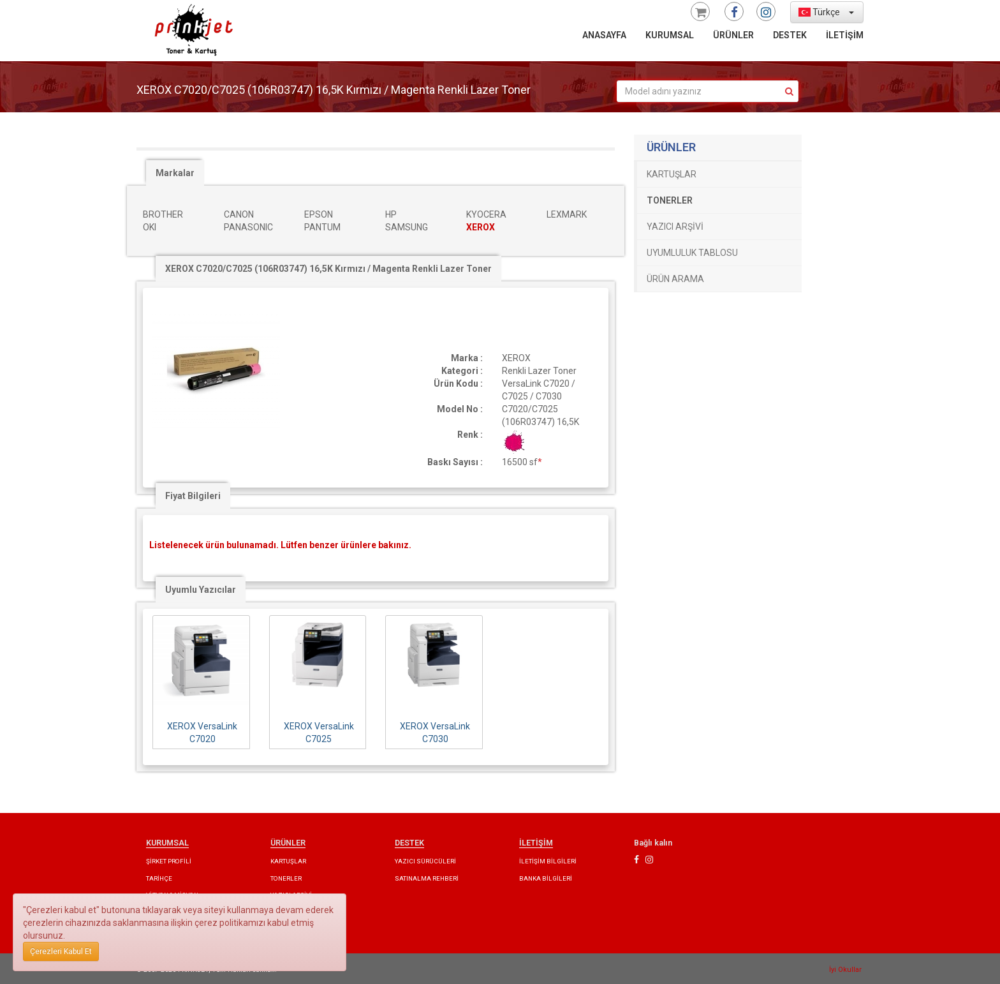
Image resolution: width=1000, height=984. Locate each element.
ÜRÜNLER (733, 35)
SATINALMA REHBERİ (427, 878)
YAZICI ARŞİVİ (675, 226)
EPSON (318, 214)
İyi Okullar (845, 969)
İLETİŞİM (845, 35)
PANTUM (322, 227)
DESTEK (790, 35)
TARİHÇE (159, 878)
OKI (149, 227)
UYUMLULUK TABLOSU (692, 253)
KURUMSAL (669, 35)
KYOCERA (486, 214)
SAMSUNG (406, 227)
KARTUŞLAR (671, 174)
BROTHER (163, 214)
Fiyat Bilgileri (193, 496)
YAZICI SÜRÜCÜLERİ (425, 861)
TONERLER (670, 200)
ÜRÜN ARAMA (675, 279)
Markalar (175, 173)
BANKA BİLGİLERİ (545, 878)
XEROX (480, 227)
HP (391, 214)
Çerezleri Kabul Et (61, 951)
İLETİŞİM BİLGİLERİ (548, 861)
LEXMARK (567, 214)
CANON (239, 214)
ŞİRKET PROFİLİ (168, 861)
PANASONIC (248, 227)
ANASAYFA (604, 35)
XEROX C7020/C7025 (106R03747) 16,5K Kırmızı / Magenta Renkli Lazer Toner (328, 269)
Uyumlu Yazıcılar (200, 590)
